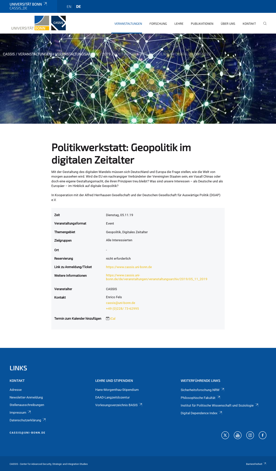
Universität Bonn (29, 4)
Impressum (20, 412)
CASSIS (9, 54)
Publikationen (202, 23)
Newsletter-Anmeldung (26, 397)
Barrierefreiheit (256, 464)
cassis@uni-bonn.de (120, 303)
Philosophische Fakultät (201, 398)
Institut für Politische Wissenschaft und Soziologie (220, 405)
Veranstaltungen (128, 23)
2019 (106, 54)
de (78, 6)
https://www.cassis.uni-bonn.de (129, 267)
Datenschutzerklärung (28, 420)
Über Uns (228, 23)
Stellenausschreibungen (27, 405)
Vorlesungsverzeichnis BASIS (119, 405)
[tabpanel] (138, 79)
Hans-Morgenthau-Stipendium (117, 390)
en (69, 6)
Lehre (178, 23)
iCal (112, 318)
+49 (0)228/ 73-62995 (122, 308)
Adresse (16, 390)
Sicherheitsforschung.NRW (203, 390)
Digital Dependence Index (202, 413)
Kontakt (249, 23)
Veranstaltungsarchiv (77, 54)
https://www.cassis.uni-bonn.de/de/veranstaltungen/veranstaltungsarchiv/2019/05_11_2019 (156, 277)
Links (18, 368)
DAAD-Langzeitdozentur (112, 397)
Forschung (158, 23)
